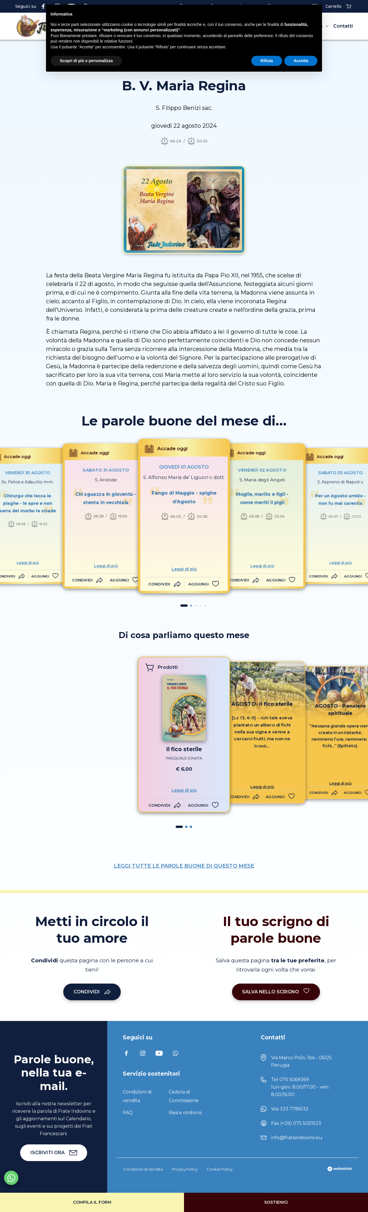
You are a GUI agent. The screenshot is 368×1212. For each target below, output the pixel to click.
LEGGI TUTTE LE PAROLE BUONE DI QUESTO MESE (184, 866)
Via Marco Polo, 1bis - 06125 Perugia (301, 1061)
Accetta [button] (301, 60)
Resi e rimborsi (185, 1112)
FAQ (128, 1112)
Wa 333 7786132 (289, 1109)
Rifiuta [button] (266, 60)
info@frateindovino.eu (296, 1137)
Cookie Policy (220, 1169)
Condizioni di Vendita (143, 1169)
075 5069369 (294, 1079)
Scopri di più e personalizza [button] (86, 60)
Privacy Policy (185, 1169)
